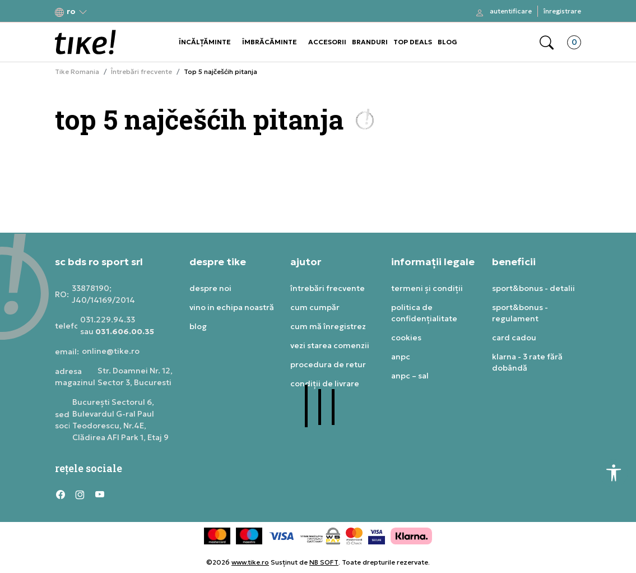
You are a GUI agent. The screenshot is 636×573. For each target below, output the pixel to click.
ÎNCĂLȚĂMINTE (205, 42)
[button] (71, 11)
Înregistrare (562, 11)
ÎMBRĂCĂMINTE (269, 42)
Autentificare (511, 11)
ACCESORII (327, 42)
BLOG (447, 42)
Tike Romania (77, 72)
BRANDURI (370, 42)
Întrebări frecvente (141, 72)
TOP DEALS (412, 42)
